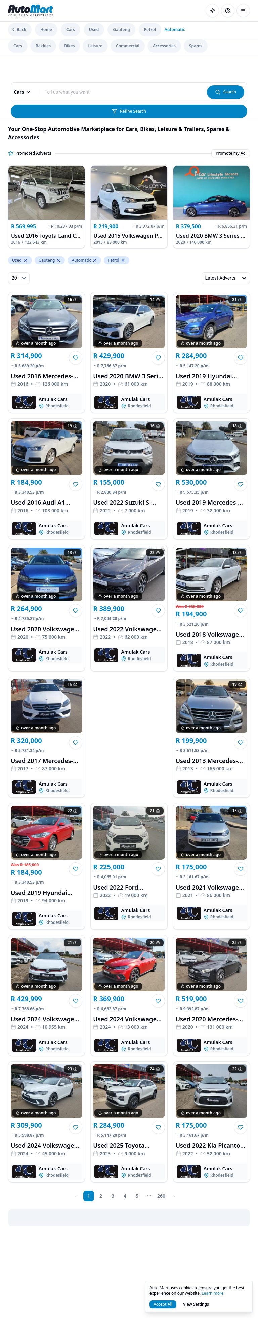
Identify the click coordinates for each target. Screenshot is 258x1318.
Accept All (163, 1304)
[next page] (149, 1196)
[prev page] (76, 1196)
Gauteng (121, 29)
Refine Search (129, 111)
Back (18, 29)
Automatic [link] (175, 29)
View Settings (196, 1304)
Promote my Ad (231, 153)
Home (46, 29)
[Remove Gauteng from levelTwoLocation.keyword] (58, 260)
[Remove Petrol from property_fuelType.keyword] (123, 260)
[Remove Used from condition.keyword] (25, 260)
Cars (70, 29)
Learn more (212, 1293)
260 (161, 1196)
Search (225, 92)
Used (94, 29)
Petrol (150, 29)
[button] (75, 358)
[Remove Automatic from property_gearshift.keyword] (94, 260)
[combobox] (123, 92)
